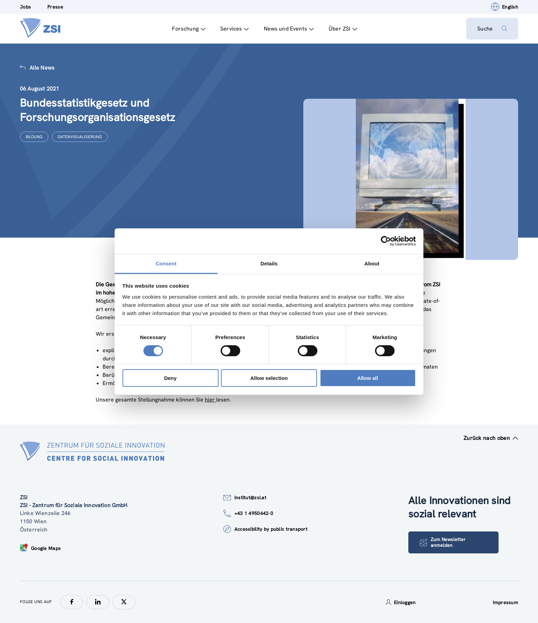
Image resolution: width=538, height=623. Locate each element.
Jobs (25, 7)
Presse (55, 7)
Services (234, 28)
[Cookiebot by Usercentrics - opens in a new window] (386, 241)
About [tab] (371, 263)
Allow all (367, 378)
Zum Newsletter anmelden (443, 542)
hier (210, 399)
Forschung (189, 28)
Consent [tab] (166, 263)
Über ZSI (343, 28)
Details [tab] (269, 263)
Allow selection (269, 378)
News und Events (289, 28)
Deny (170, 378)
